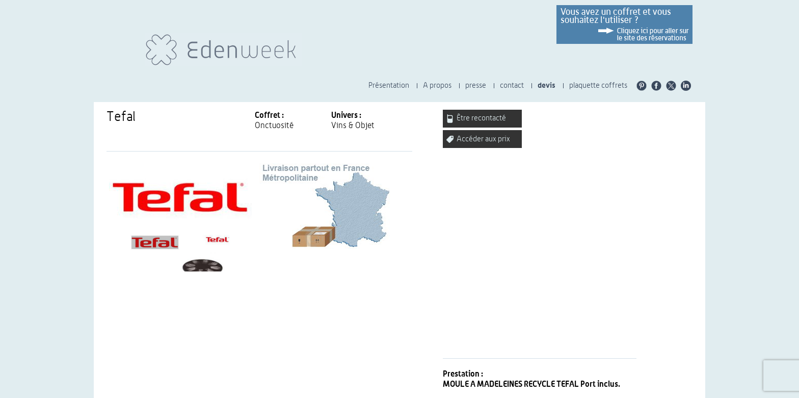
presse (475, 85)
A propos (437, 85)
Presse (318, 390)
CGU (280, 390)
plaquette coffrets (598, 85)
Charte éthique (354, 390)
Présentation (388, 85)
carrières (453, 390)
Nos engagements (408, 390)
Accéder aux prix (478, 139)
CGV (297, 390)
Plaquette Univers (498, 390)
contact (512, 85)
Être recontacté (476, 118)
